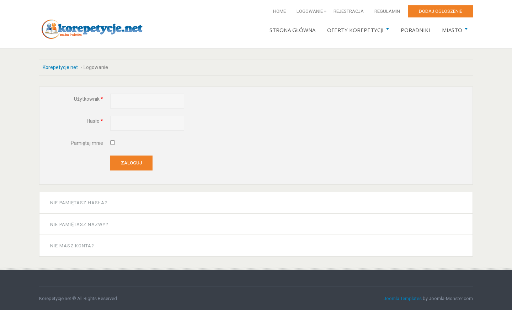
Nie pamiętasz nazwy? (79, 224)
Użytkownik (88, 99)
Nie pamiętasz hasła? (78, 202)
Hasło (95, 121)
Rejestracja (349, 11)
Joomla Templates (403, 298)
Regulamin (387, 11)
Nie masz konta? (72, 245)
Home (279, 11)
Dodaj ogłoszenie (440, 11)
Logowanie (310, 11)
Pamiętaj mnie (87, 143)
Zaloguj (131, 162)
